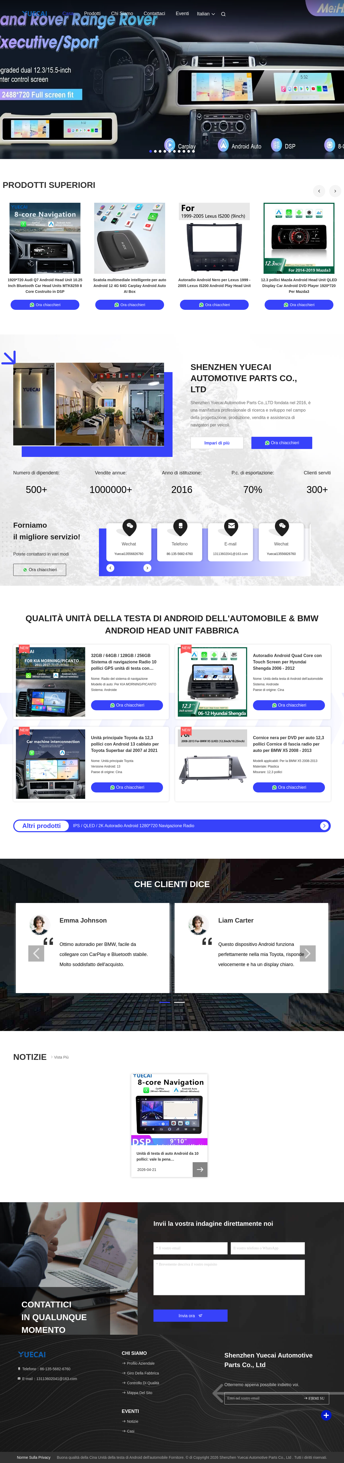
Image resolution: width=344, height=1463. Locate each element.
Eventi (182, 13)
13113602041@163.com (230, 554)
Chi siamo (122, 13)
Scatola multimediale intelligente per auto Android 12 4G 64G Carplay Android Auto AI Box (129, 286)
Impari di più (216, 443)
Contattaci (154, 13)
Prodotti (92, 13)
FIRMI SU (314, 1398)
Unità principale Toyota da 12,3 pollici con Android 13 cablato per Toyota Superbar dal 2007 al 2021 (125, 744)
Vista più (59, 1057)
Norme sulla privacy (34, 1457)
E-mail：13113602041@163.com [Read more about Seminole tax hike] (47, 1379)
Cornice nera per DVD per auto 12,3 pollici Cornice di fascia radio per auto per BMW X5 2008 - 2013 (288, 744)
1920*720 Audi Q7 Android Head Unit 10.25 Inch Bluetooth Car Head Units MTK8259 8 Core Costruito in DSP (45, 286)
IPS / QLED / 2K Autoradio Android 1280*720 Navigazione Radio (133, 825)
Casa (68, 13)
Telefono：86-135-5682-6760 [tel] (43, 1369)
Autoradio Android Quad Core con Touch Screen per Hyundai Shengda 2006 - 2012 (287, 662)
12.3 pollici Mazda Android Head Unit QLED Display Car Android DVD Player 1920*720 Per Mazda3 (299, 286)
